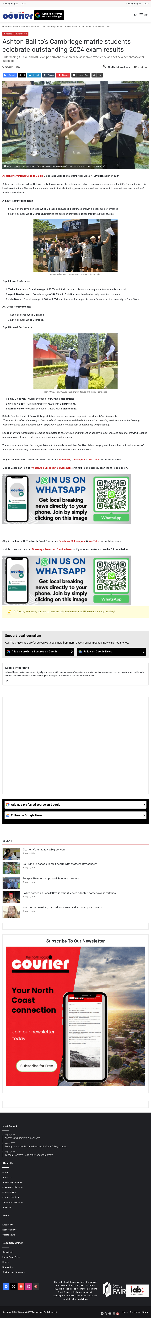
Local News (7, 1224)
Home (6, 26)
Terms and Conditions (12, 1202)
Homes (5, 1262)
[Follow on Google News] (111, 652)
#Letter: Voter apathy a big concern (44, 849)
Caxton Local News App (13, 1272)
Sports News (8, 1234)
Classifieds (7, 1252)
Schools (24, 26)
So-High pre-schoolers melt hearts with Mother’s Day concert (60, 864)
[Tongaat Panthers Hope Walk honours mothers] (11, 883)
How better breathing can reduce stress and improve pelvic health (62, 907)
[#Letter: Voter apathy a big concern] (11, 854)
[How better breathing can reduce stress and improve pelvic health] (11, 912)
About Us (6, 1177)
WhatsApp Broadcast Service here (52, 467)
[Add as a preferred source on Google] (49, 15)
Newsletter (7, 1267)
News (15, 26)
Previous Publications (12, 1187)
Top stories (135, 1312)
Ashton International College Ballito (22, 175)
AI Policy (6, 1207)
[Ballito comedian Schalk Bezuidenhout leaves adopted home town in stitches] (11, 897)
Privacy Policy (9, 1192)
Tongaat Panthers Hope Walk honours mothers (51, 878)
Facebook (64, 459)
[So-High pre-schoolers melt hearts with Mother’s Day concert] (11, 868)
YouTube (94, 459)
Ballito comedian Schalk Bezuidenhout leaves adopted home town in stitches (69, 893)
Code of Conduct (10, 1197)
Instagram (80, 459)
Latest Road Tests (11, 1257)
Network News (9, 1229)
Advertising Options (12, 1182)
